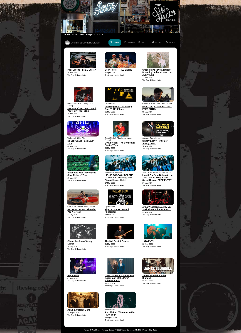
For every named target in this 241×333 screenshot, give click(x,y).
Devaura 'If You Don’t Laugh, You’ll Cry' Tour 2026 (82, 109)
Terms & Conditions (92, 330)
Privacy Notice (108, 330)
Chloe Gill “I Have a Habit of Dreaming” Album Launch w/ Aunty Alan (157, 72)
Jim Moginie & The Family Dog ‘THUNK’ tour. (118, 107)
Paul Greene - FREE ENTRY (81, 70)
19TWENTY (148, 241)
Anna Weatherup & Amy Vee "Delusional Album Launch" (157, 208)
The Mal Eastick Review (117, 241)
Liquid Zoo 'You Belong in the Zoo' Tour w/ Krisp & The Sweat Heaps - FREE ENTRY (157, 177)
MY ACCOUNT (78, 35)
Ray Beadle (73, 275)
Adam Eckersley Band (78, 310)
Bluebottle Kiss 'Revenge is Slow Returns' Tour (81, 173)
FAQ (88, 35)
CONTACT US (97, 35)
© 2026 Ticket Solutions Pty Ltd (128, 330)
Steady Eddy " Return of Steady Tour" (154, 142)
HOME (67, 35)
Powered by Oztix (150, 330)
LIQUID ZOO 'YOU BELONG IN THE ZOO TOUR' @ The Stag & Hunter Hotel (119, 177)
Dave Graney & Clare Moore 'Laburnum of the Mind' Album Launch (119, 278)
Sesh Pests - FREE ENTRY (118, 70)
